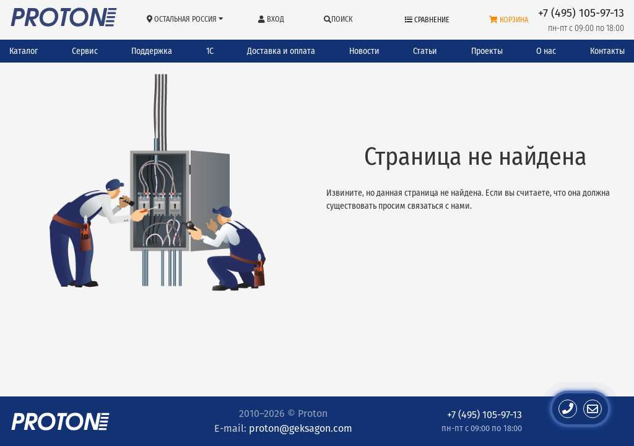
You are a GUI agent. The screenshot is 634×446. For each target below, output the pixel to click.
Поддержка (151, 51)
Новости (364, 51)
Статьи (425, 51)
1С (210, 51)
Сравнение (427, 19)
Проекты (487, 51)
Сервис (85, 51)
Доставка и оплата (281, 51)
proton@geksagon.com (300, 428)
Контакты (607, 51)
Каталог (23, 51)
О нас (546, 51)
